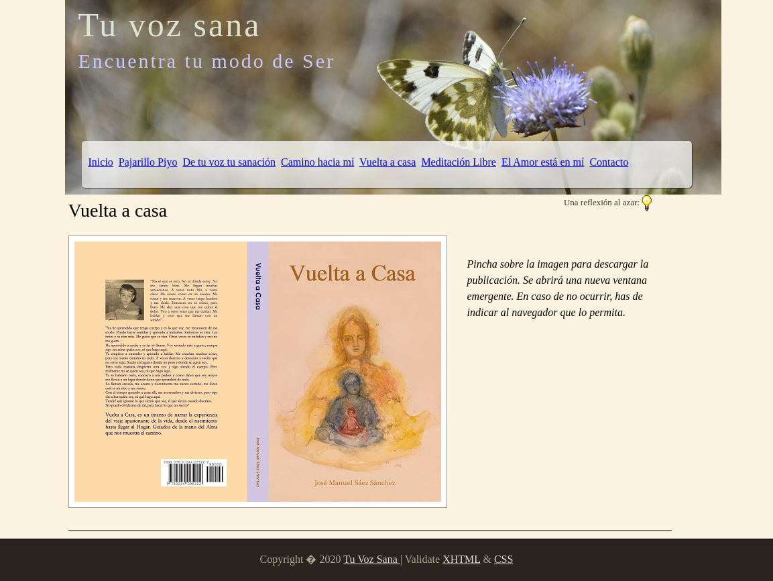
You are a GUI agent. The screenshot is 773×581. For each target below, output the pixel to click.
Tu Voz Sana (371, 559)
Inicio (100, 162)
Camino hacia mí (317, 162)
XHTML (461, 559)
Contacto (608, 162)
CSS (503, 559)
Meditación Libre (458, 162)
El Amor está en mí (543, 162)
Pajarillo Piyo (148, 162)
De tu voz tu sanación (229, 162)
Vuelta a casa (387, 162)
